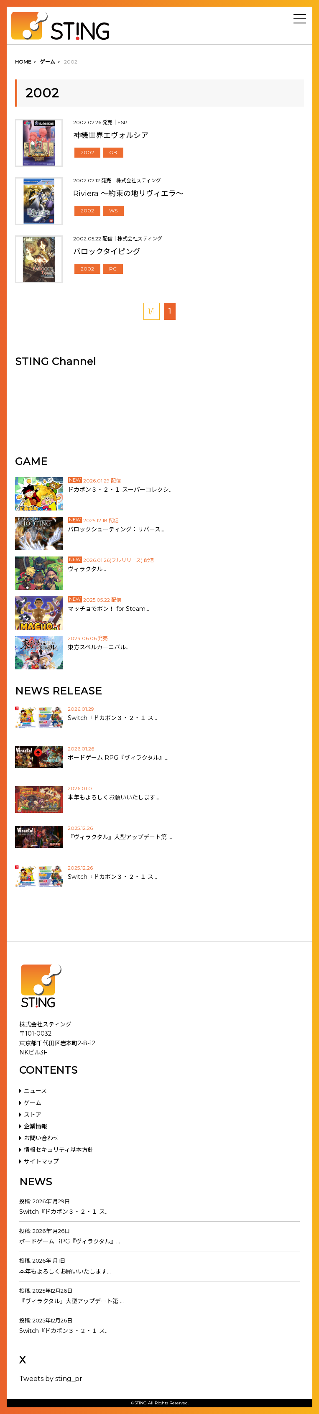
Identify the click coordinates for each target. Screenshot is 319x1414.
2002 (87, 152)
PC (113, 268)
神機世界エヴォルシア (110, 135)
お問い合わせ (41, 1138)
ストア (32, 1114)
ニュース (35, 1091)
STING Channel (55, 361)
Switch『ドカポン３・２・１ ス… (64, 1211)
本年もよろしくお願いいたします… (65, 1271)
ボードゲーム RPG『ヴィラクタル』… (69, 1241)
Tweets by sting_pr (50, 1379)
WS (113, 210)
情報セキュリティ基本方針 (59, 1150)
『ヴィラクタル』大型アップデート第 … (71, 1301)
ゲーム (32, 1103)
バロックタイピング (106, 251)
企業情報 (35, 1126)
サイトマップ (41, 1161)
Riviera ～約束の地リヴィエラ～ (128, 193)
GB (113, 152)
